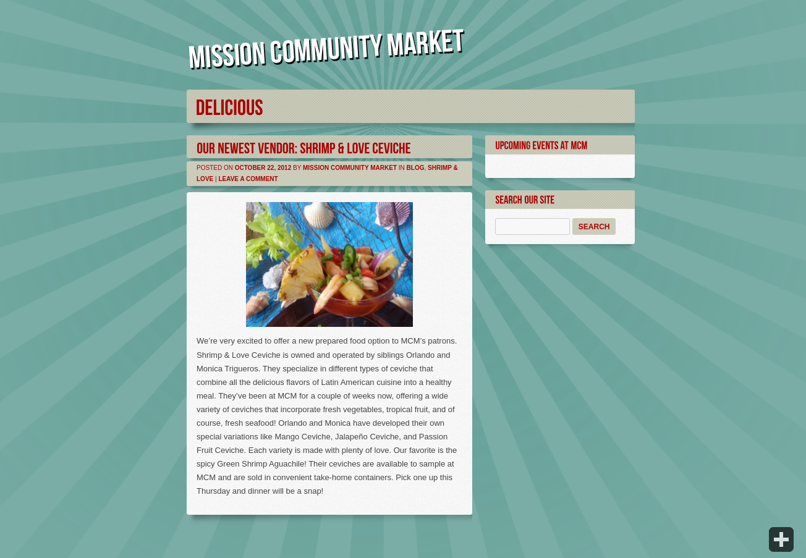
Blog (416, 167)
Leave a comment (248, 178)
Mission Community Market (350, 167)
